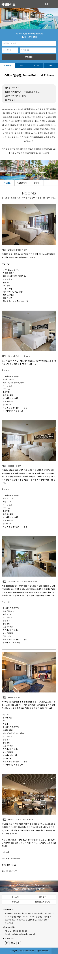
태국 (50, 65)
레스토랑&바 (22, 183)
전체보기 (7, 65)
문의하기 (29, 57)
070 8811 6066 (20, 931)
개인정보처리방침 (42, 902)
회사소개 (15, 897)
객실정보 (7, 183)
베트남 (36, 65)
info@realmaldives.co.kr (24, 934)
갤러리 (36, 183)
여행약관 (15, 902)
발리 (22, 65)
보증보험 (42, 897)
